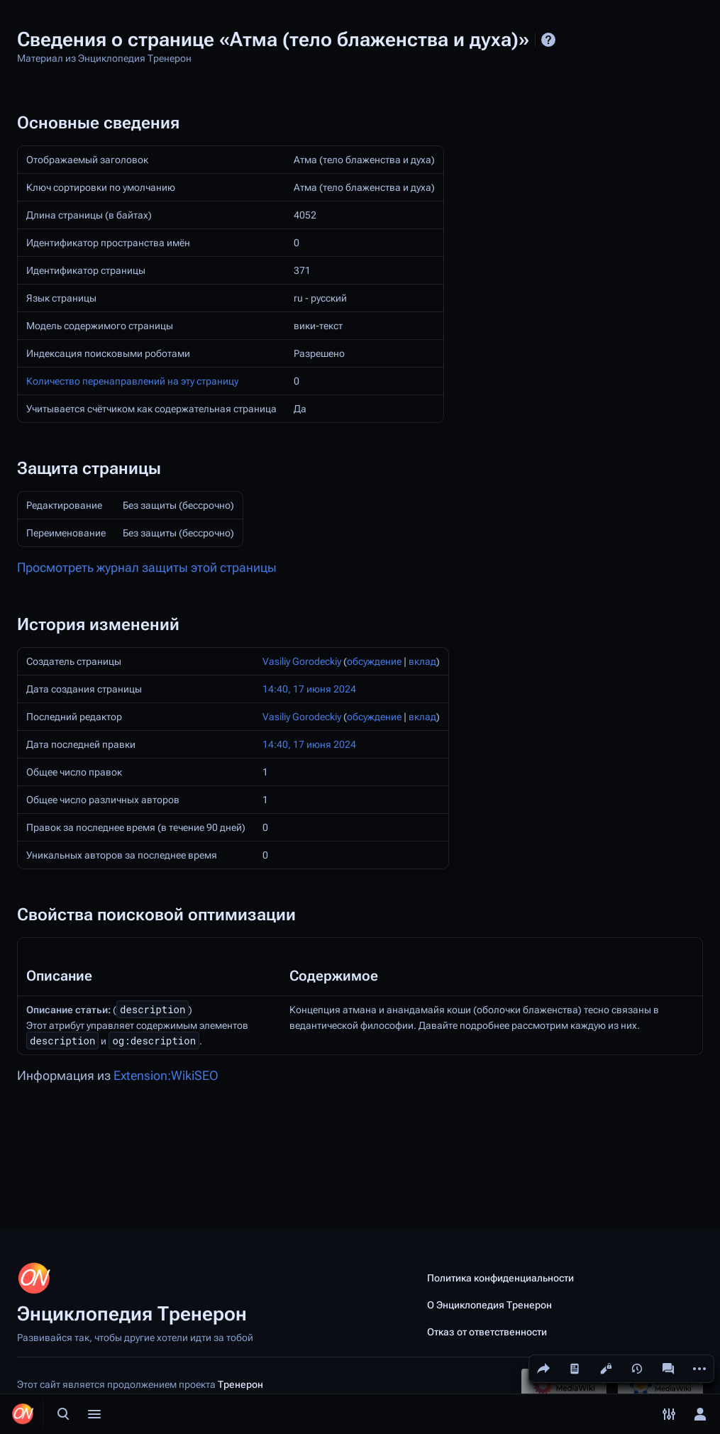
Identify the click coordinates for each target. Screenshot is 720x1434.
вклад (422, 661)
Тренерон (240, 1384)
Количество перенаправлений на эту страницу (132, 381)
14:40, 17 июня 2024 (309, 689)
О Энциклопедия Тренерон (489, 1305)
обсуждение (374, 661)
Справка (548, 40)
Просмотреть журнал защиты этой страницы (147, 568)
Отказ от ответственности (487, 1332)
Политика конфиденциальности (500, 1278)
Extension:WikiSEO (165, 1076)
